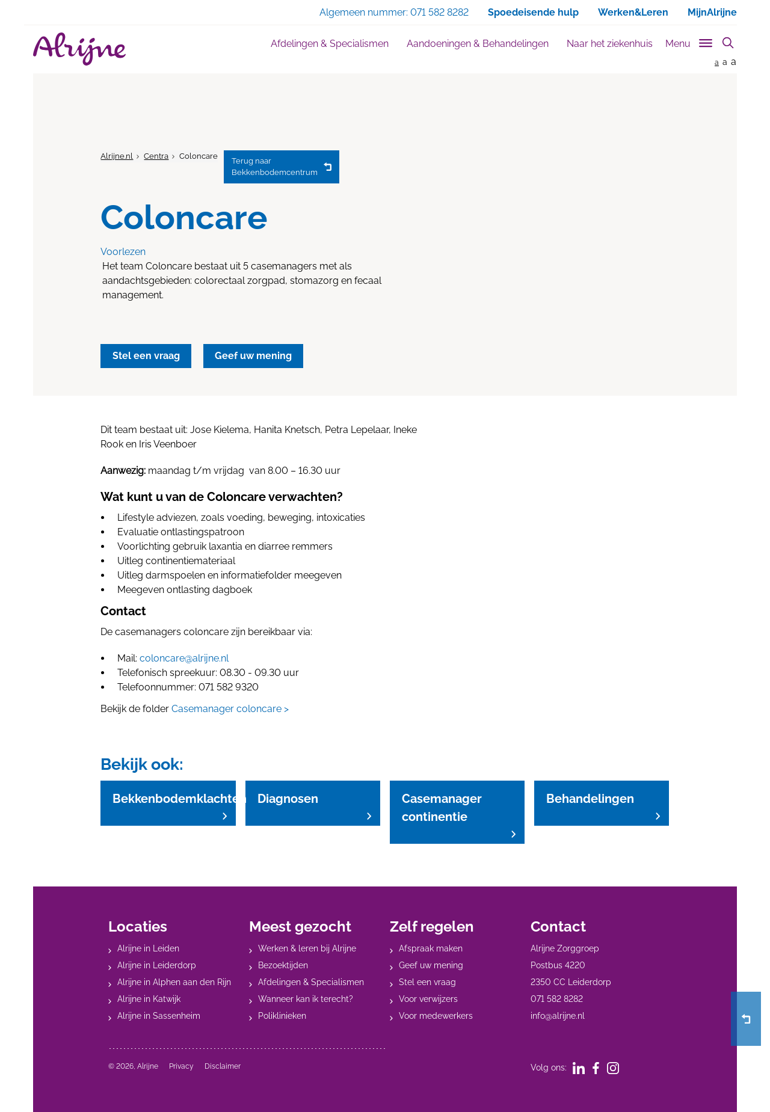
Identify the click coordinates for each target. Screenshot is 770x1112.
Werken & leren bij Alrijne (307, 948)
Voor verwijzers (428, 998)
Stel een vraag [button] (146, 355)
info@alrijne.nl (558, 1015)
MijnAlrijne (712, 12)
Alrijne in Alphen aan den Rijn (174, 981)
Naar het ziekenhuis (610, 43)
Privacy (181, 1065)
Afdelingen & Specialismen (330, 43)
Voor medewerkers (436, 1015)
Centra (156, 156)
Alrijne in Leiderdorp (156, 964)
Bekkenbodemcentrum (275, 166)
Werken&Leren (633, 12)
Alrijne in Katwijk (148, 998)
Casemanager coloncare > (230, 708)
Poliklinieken (282, 1015)
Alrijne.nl (116, 156)
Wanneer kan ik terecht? (305, 998)
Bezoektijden (283, 964)
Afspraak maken (431, 948)
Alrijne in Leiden (148, 948)
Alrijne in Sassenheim (158, 1015)
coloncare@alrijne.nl (184, 658)
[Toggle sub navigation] (690, 41)
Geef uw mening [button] (254, 355)
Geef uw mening (431, 964)
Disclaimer (223, 1065)
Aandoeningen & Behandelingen (478, 43)
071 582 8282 (557, 998)
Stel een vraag (427, 981)
